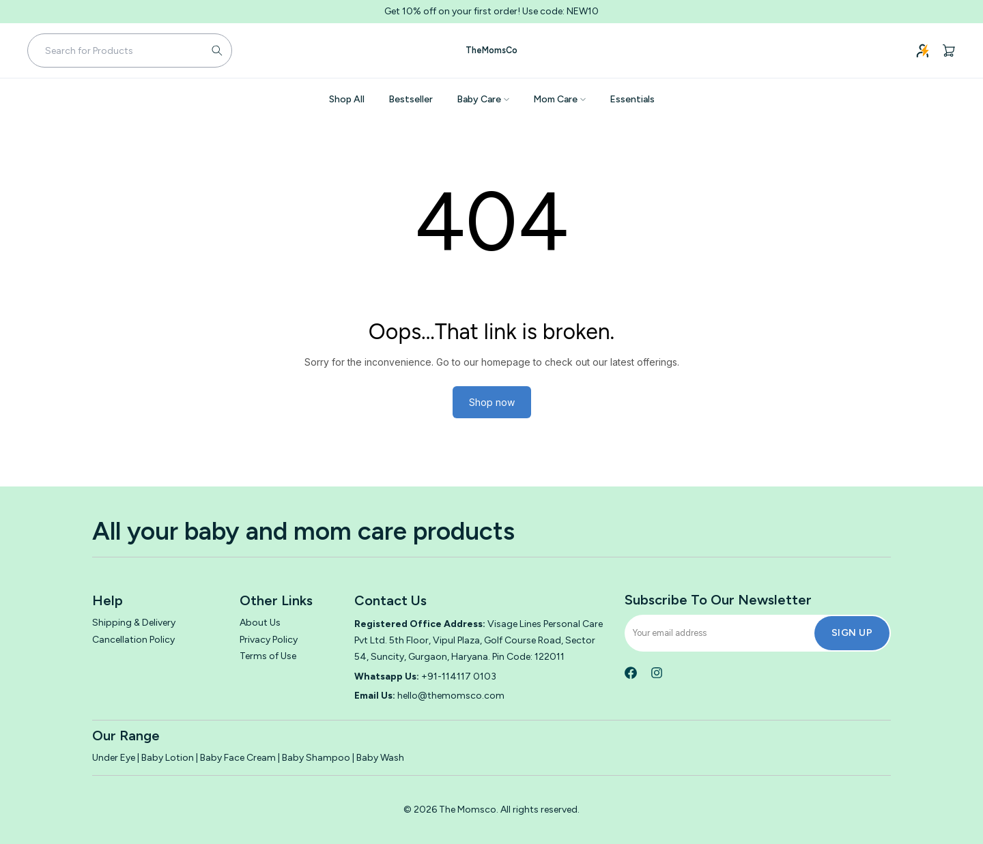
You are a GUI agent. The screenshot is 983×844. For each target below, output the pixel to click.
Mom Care (559, 99)
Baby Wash (380, 757)
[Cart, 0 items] (949, 50)
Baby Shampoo (316, 757)
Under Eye (114, 757)
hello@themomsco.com (450, 695)
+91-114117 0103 (458, 676)
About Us (260, 622)
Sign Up (852, 633)
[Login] (923, 50)
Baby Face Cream (238, 757)
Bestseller (410, 99)
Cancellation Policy (133, 639)
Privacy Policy (269, 639)
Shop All (347, 99)
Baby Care (483, 99)
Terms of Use (268, 656)
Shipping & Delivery (133, 622)
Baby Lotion (167, 757)
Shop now (492, 402)
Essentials (632, 99)
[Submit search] (217, 50)
